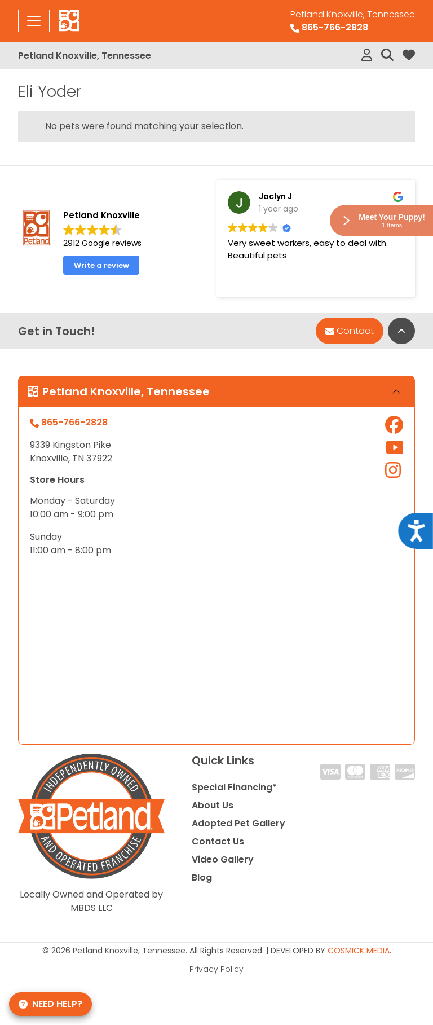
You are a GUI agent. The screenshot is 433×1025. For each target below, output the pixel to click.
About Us (212, 805)
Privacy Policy (216, 969)
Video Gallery (223, 859)
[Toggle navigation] (34, 21)
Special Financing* (234, 787)
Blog (202, 877)
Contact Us (218, 841)
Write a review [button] (101, 265)
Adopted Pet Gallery (238, 823)
